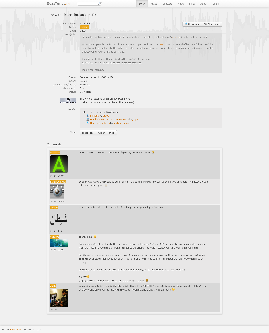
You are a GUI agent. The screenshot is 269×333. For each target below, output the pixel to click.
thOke (106, 115)
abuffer (176, 36)
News (181, 3)
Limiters (94, 115)
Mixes (154, 3)
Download (192, 24)
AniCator (55, 152)
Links (192, 3)
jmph (135, 119)
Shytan (54, 207)
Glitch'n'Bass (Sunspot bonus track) (109, 119)
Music (142, 3)
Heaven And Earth (100, 122)
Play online (212, 24)
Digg (111, 132)
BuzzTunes (58, 3)
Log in (216, 3)
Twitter (101, 132)
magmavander (58, 181)
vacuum (84, 26)
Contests (167, 3)
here (161, 44)
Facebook (87, 132)
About (203, 3)
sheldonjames (121, 122)
